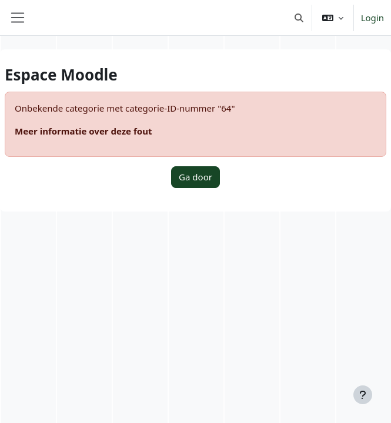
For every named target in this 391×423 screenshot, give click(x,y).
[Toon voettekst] (362, 394)
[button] (299, 17)
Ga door (195, 177)
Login (372, 18)
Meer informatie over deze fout (83, 131)
